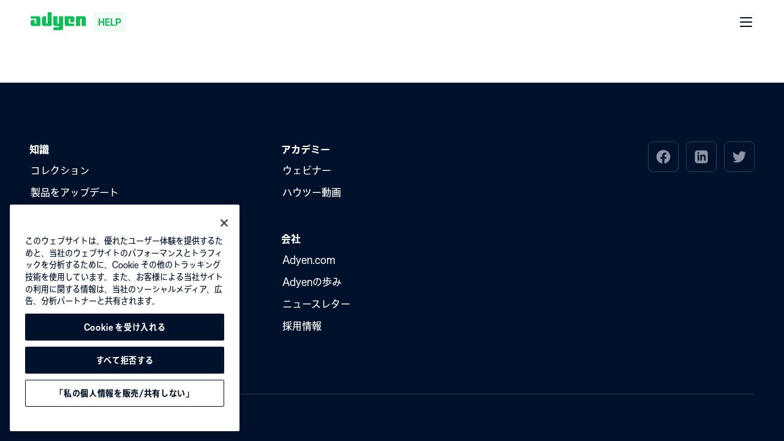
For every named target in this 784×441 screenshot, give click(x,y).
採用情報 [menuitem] (302, 326)
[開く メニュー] (746, 22)
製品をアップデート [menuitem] (75, 192)
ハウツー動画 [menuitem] (311, 192)
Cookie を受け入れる (125, 327)
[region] (124, 318)
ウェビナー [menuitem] (306, 170)
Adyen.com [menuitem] (308, 260)
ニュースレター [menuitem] (316, 304)
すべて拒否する (125, 360)
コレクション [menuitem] (60, 170)
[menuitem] (663, 156)
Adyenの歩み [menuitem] (312, 282)
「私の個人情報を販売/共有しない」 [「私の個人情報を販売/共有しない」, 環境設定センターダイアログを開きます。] (124, 393)
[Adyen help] (78, 22)
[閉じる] (224, 222)
